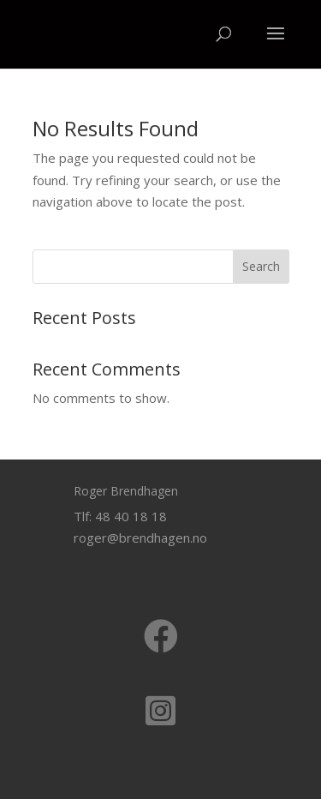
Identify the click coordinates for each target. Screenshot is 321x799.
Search (261, 266)
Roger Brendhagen (126, 491)
